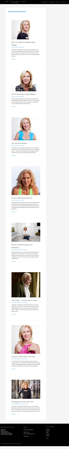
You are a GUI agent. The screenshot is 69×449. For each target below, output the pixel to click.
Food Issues (44, 2)
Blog (57, 2)
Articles (16, 47)
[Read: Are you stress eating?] (26, 128)
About (12, 1)
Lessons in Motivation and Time (25, 359)
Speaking (23, 1)
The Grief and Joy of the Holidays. (26, 94)
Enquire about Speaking (28, 432)
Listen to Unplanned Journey (29, 436)
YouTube (47, 438)
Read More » (14, 58)
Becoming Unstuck (4, 434)
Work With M (3, 432)
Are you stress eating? (21, 143)
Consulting (15, 2)
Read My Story (26, 435)
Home (6, 1)
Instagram (48, 433)
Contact (63, 2)
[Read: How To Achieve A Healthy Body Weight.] (26, 29)
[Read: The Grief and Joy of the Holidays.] (26, 80)
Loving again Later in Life (5, 435)
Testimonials (26, 439)
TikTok (47, 440)
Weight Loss (3, 433)
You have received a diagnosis (6, 437)
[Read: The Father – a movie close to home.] (26, 284)
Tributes (52, 2)
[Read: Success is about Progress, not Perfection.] (26, 232)
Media (17, 1)
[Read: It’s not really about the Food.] (26, 180)
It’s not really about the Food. (24, 197)
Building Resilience (18, 249)
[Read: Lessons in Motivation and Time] (26, 342)
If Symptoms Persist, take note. (25, 404)
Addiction (13, 47)
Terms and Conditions (9, 446)
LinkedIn (47, 436)
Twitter (47, 435)
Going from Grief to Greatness (6, 436)
